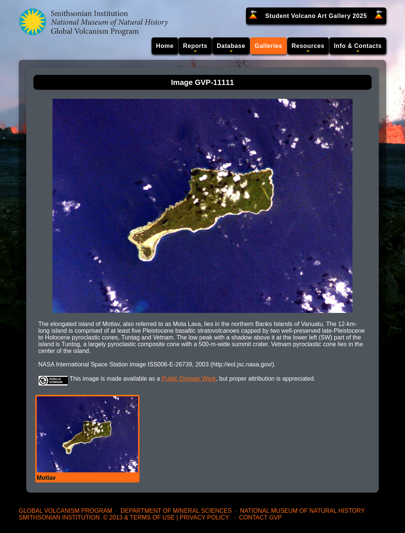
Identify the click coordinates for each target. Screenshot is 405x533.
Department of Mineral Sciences (175, 511)
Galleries (268, 46)
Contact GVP (260, 517)
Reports (195, 46)
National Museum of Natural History (302, 511)
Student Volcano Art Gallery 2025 (316, 16)
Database (231, 46)
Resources (308, 46)
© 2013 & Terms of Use (139, 517)
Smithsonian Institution (59, 517)
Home (165, 46)
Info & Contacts (358, 46)
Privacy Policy (204, 517)
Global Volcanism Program (65, 511)
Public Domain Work (189, 378)
